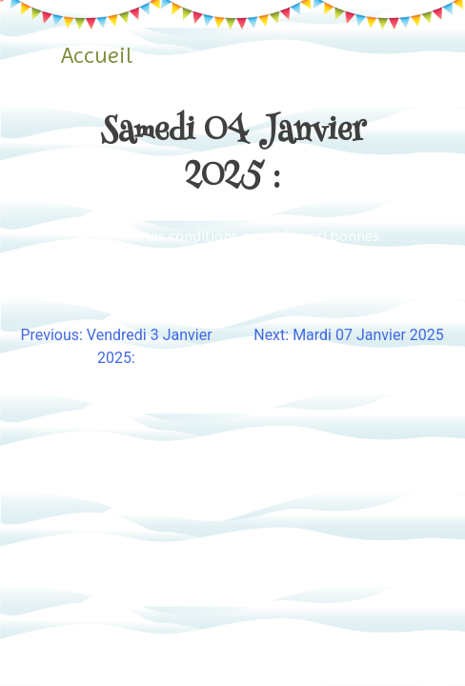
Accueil (96, 55)
